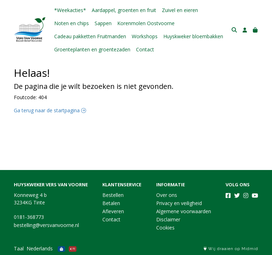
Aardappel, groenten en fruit (124, 10)
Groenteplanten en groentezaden (92, 49)
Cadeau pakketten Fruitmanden (90, 36)
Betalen (111, 203)
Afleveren (113, 211)
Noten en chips (71, 23)
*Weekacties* (70, 10)
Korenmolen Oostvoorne (146, 23)
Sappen (103, 23)
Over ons (166, 195)
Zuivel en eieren (180, 10)
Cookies (165, 227)
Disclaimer (168, 219)
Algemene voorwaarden (183, 211)
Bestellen (113, 195)
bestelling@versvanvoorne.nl (46, 225)
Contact (145, 49)
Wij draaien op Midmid (231, 248)
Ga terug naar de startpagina (50, 110)
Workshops (145, 36)
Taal (19, 248)
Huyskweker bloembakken (193, 36)
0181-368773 (29, 217)
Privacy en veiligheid (179, 203)
